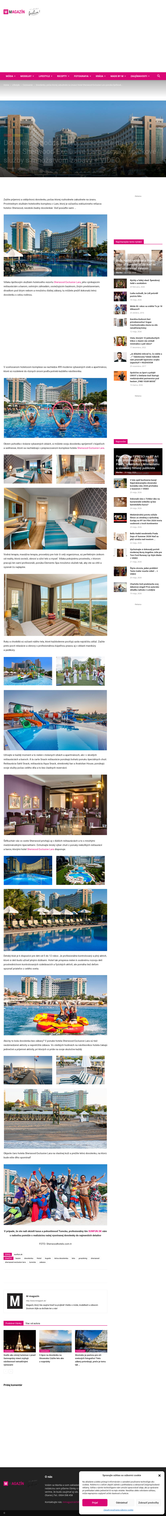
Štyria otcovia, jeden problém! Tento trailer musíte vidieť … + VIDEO (144, 571)
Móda (11, 76)
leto (73, 1258)
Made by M (118, 76)
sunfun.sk (18, 1254)
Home (6, 85)
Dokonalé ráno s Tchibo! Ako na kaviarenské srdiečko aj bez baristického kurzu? (145, 502)
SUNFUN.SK (95, 1231)
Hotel (39, 1258)
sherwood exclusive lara (15, 1262)
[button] (159, 1475)
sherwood (95, 1258)
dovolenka (28, 1258)
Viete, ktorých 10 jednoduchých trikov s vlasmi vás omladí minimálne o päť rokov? (145, 341)
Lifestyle (45, 76)
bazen (18, 1258)
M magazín (11, 168)
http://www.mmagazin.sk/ (36, 1301)
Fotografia (82, 76)
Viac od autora (32, 1323)
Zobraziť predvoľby (148, 1502)
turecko (32, 1262)
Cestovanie (28, 85)
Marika (119, 272)
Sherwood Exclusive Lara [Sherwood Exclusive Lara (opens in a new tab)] (67, 282)
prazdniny (83, 1258)
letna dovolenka (61, 1258)
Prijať (95, 1502)
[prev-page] (6, 1371)
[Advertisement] (83, 48)
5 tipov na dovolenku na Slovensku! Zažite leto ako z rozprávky (51, 1358)
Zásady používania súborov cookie (118, 1510)
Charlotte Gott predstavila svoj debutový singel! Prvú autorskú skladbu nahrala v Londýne (144, 587)
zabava (42, 1262)
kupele (48, 1258)
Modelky (27, 76)
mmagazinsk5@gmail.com (76, 1502)
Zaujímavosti (140, 76)
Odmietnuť (122, 1502)
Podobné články (14, 1323)
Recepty (63, 76)
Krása (101, 76)
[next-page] (11, 1371)
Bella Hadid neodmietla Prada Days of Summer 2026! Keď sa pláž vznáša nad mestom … (136, 264)
